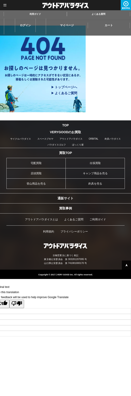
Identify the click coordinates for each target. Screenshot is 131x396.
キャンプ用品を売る (95, 173)
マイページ (67, 25)
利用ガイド (35, 14)
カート (109, 25)
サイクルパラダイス (20, 139)
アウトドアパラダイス (65, 5)
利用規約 (48, 231)
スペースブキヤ (45, 139)
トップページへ (66, 87)
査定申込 (126, 5)
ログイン (25, 25)
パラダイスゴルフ (56, 144)
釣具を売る (95, 183)
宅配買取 (36, 163)
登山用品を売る (36, 183)
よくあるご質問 (66, 93)
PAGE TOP (126, 265)
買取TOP (65, 153)
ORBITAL (93, 139)
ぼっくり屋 (78, 144)
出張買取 (95, 163)
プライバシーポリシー (74, 231)
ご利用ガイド (98, 219)
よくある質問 (98, 14)
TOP (65, 125)
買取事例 (65, 208)
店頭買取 (36, 173)
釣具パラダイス (113, 139)
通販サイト (65, 198)
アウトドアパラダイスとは (41, 219)
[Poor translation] (16, 304)
